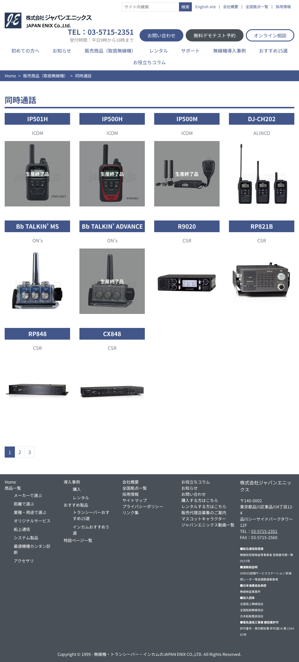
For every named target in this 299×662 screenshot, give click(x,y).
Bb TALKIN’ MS (37, 226)
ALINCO (261, 132)
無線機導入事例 (229, 50)
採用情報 (283, 7)
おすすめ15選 (273, 50)
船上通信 (22, 529)
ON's (37, 240)
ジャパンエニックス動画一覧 (207, 525)
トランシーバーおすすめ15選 (91, 515)
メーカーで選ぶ (28, 495)
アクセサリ (24, 561)
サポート (190, 50)
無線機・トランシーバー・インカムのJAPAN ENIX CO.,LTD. (148, 654)
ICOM (37, 132)
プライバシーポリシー (142, 506)
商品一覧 (13, 488)
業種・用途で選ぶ (30, 512)
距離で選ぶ (24, 504)
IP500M (187, 118)
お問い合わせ (161, 35)
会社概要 (230, 7)
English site (205, 7)
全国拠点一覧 (257, 7)
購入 (77, 489)
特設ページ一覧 (78, 540)
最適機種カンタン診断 (32, 549)
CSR (186, 240)
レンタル (158, 50)
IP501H (37, 118)
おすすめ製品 (76, 505)
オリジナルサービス (32, 521)
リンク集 (130, 512)
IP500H (112, 118)
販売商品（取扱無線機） (110, 50)
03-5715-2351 (264, 531)
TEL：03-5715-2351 (101, 35)
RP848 (37, 333)
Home (10, 76)
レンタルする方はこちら (203, 506)
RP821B (262, 226)
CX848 (112, 333)
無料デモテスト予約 (215, 35)
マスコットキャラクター (203, 519)
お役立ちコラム (149, 62)
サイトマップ (134, 500)
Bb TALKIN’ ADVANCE (112, 226)
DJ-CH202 (262, 118)
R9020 (187, 226)
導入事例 (72, 482)
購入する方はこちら (199, 500)
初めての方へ (25, 50)
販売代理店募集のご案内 (203, 512)
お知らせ (62, 50)
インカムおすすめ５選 (91, 530)
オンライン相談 (270, 35)
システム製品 (26, 538)
